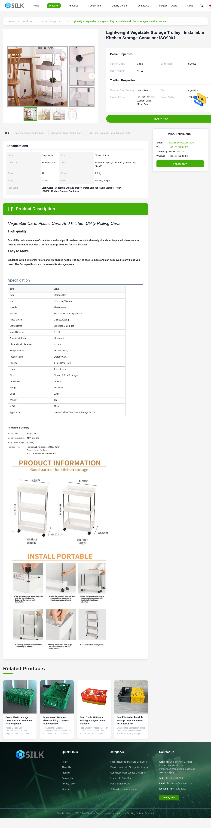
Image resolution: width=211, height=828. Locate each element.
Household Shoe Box (120, 778)
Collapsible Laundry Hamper (124, 789)
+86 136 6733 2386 (178, 147)
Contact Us (143, 5)
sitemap (66, 789)
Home (36, 5)
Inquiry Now (180, 163)
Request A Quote (168, 5)
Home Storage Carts (120, 783)
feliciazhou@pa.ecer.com (181, 142)
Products (53, 5)
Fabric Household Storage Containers (128, 762)
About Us (73, 5)
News (190, 5)
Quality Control (119, 5)
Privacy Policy (69, 783)
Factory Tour (95, 5)
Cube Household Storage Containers (128, 772)
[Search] (201, 5)
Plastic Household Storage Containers (129, 767)
